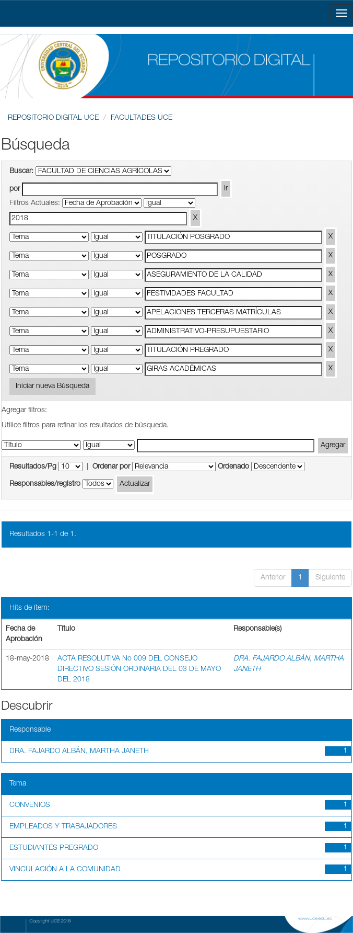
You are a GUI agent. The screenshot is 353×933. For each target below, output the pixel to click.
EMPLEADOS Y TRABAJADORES (63, 826)
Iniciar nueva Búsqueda (52, 386)
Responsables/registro (44, 484)
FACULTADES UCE (141, 118)
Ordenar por (111, 467)
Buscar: (21, 171)
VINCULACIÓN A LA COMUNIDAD (65, 869)
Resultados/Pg (32, 467)
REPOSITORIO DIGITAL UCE (53, 118)
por (14, 189)
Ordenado (233, 467)
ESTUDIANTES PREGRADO (53, 848)
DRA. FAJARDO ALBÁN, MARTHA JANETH (79, 751)
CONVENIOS (29, 805)
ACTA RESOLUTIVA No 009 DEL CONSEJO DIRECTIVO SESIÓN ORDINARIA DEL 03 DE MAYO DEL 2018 (139, 669)
